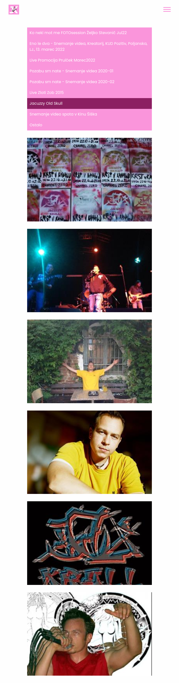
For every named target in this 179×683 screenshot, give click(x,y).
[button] (167, 8)
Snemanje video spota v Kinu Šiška (63, 114)
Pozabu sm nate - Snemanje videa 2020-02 (72, 82)
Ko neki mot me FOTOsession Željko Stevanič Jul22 (78, 33)
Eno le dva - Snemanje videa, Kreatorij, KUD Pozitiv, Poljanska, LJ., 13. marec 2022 (88, 46)
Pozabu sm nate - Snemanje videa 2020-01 (71, 71)
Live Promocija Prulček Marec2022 (62, 60)
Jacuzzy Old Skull (46, 103)
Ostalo (36, 125)
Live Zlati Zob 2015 (47, 92)
